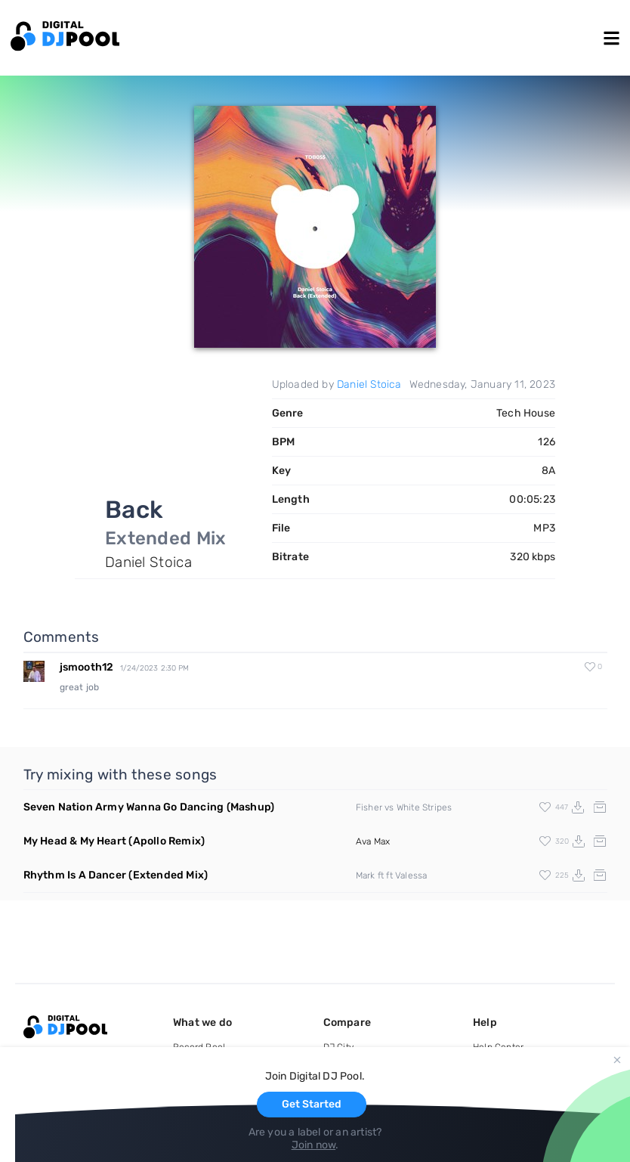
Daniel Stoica (369, 384)
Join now (314, 1145)
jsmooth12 (87, 667)
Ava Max (373, 841)
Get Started (311, 1104)
